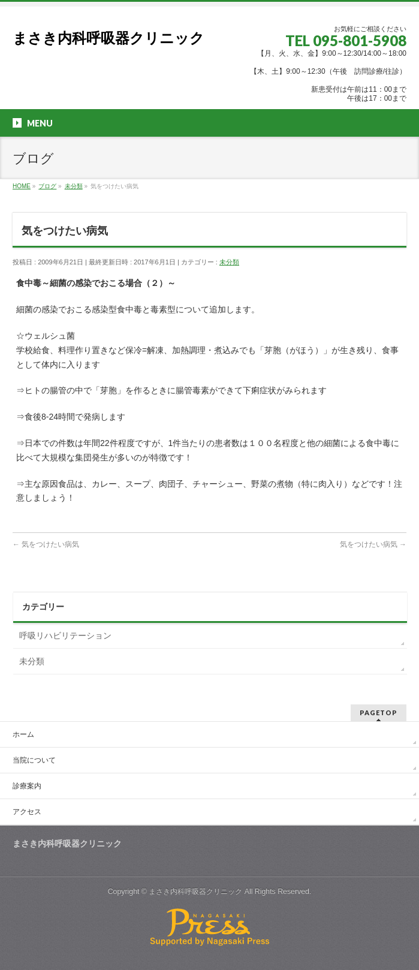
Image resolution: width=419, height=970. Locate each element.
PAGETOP (378, 712)
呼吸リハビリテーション (65, 635)
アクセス (27, 812)
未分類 (229, 262)
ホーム (23, 734)
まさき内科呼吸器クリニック (108, 38)
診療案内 (27, 786)
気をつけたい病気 (46, 544)
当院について (34, 760)
